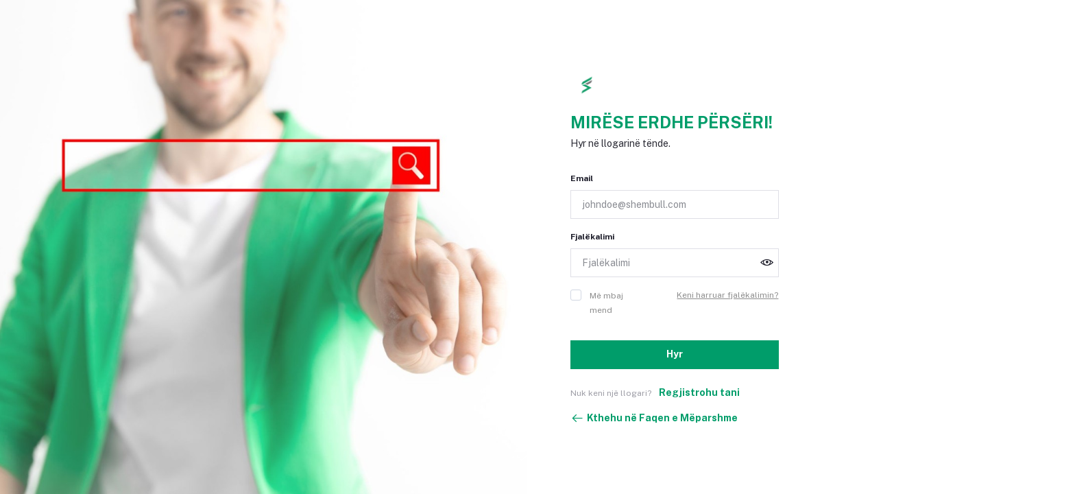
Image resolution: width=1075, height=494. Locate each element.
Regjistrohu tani (699, 392)
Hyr (674, 354)
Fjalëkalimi (592, 237)
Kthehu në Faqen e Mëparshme (654, 418)
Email (581, 178)
